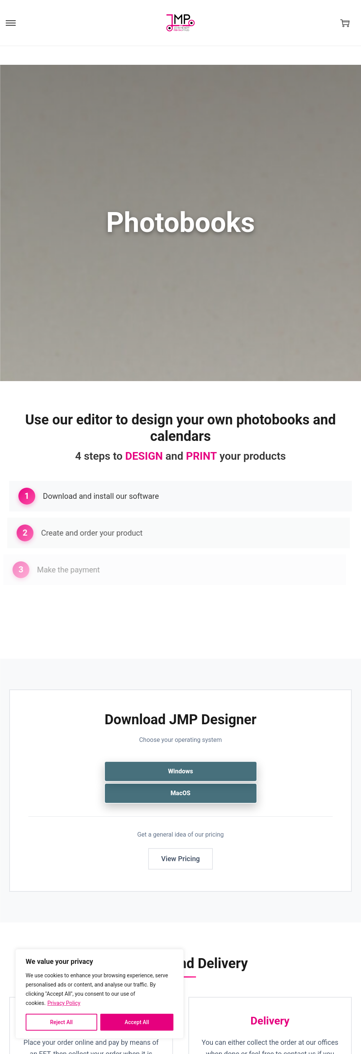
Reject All (61, 1022)
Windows (180, 771)
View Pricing (180, 859)
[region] (99, 994)
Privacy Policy (63, 1003)
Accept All (136, 1022)
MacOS (181, 793)
